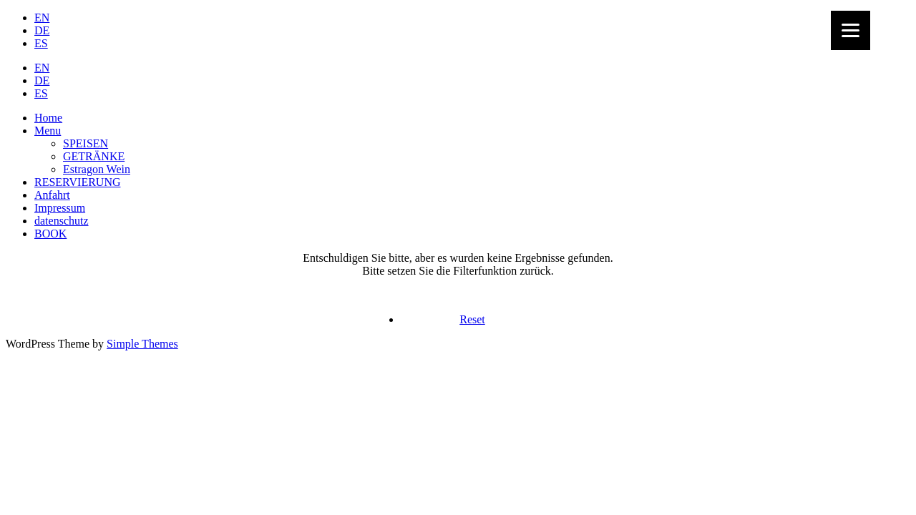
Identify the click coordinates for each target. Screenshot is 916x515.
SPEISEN (85, 143)
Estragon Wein (96, 169)
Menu (47, 130)
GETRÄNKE (94, 156)
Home (48, 118)
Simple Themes (142, 344)
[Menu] (850, 30)
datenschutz (61, 221)
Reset (472, 319)
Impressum (59, 208)
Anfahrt (52, 195)
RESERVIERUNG (77, 182)
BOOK (50, 233)
